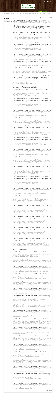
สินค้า (25, 10)
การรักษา (20, 10)
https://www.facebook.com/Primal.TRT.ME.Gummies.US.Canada (37, 13)
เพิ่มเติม (47, 10)
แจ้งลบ (50, 17)
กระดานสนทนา (7, 13)
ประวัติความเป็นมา (14, 10)
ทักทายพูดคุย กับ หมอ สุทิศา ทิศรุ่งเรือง (18, 13)
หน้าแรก (8, 10)
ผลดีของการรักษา (41, 10)
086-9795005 (48, 1)
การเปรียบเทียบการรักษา (32, 10)
